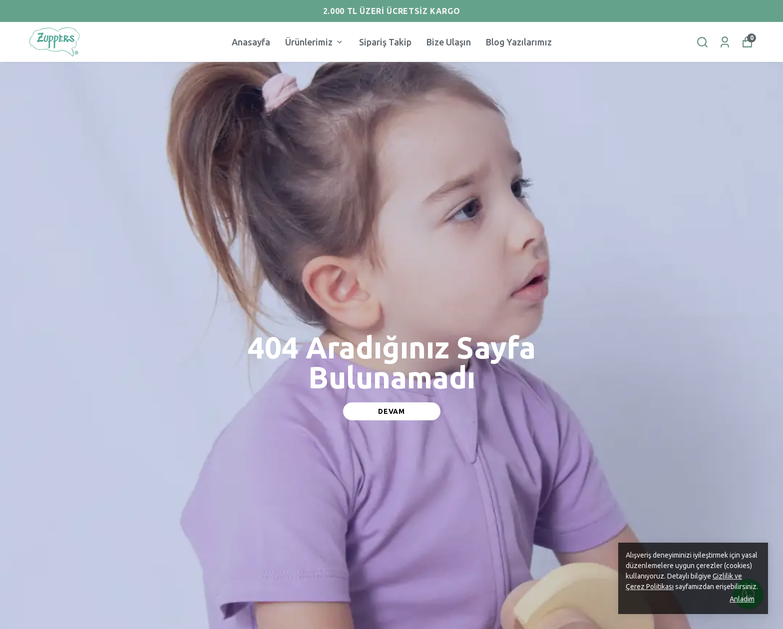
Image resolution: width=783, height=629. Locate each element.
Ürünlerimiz (314, 42)
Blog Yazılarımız (519, 42)
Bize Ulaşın (448, 42)
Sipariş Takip (385, 42)
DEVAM (391, 411)
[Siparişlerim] (725, 42)
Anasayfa (251, 42)
